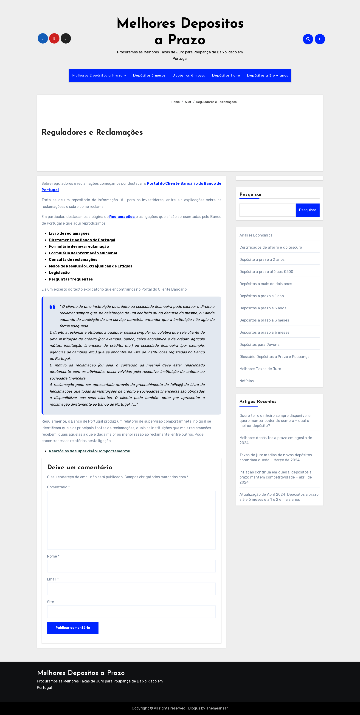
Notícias (246, 381)
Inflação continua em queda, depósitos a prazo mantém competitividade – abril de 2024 (275, 477)
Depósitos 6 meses (188, 75)
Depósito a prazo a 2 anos (262, 259)
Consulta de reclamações (73, 259)
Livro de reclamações (69, 233)
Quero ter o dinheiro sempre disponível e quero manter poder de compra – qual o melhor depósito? (275, 420)
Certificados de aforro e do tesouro (270, 247)
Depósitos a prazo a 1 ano (261, 296)
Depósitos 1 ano (226, 75)
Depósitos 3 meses (149, 75)
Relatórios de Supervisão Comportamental (89, 451)
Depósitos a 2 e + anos (267, 75)
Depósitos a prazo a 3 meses (264, 320)
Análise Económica (256, 235)
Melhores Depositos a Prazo (81, 673)
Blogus (194, 708)
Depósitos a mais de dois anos (265, 284)
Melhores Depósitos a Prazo (98, 75)
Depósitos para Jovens (259, 344)
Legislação (59, 272)
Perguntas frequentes (71, 279)
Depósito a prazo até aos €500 (266, 272)
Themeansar (217, 708)
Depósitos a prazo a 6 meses (264, 332)
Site (50, 602)
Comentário (58, 487)
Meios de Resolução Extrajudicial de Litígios (90, 266)
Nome (53, 556)
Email (53, 579)
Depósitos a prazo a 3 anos (262, 308)
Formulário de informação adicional (83, 253)
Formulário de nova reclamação (79, 246)
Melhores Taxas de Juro (260, 369)
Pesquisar (250, 194)
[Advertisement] (244, 135)
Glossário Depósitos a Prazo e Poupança (274, 357)
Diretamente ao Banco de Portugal (82, 240)
